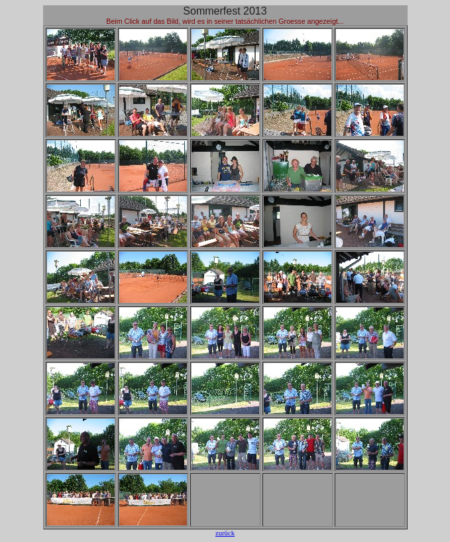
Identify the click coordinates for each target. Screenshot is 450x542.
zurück (225, 533)
